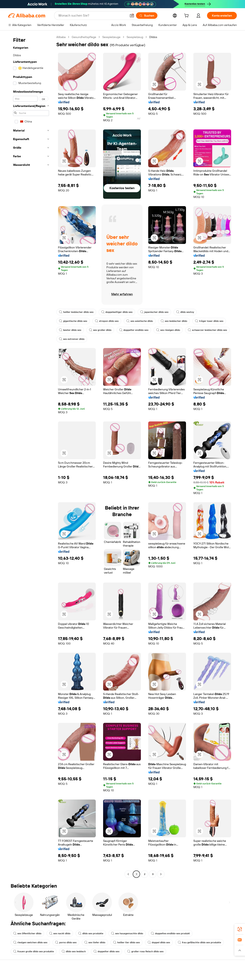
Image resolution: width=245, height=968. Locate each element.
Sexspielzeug (135, 37)
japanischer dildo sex (154, 312)
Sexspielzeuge (111, 37)
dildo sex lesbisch (74, 951)
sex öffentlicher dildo (27, 933)
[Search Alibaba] (92, 15)
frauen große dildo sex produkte (33, 951)
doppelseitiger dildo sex (117, 312)
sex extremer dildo (72, 339)
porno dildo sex (66, 942)
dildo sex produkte (90, 933)
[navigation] (31, 456)
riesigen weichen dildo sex (30, 942)
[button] (131, 15)
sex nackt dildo (59, 933)
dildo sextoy (185, 312)
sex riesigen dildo (168, 330)
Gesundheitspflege (84, 37)
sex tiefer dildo (94, 942)
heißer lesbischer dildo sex (76, 312)
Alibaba (61, 37)
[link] (239, 929)
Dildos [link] (153, 37)
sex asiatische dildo (139, 321)
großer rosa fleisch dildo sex (145, 951)
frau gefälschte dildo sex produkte (199, 942)
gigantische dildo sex (73, 321)
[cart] (187, 16)
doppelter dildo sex (106, 951)
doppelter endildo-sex (133, 330)
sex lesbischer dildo (174, 321)
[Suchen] (146, 15)
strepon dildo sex (107, 321)
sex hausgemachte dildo (127, 933)
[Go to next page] (161, 874)
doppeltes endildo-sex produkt (170, 933)
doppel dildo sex (159, 942)
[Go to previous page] (128, 874)
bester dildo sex (70, 330)
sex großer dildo (100, 330)
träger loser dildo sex (209, 321)
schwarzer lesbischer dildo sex (207, 330)
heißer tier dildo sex (126, 942)
